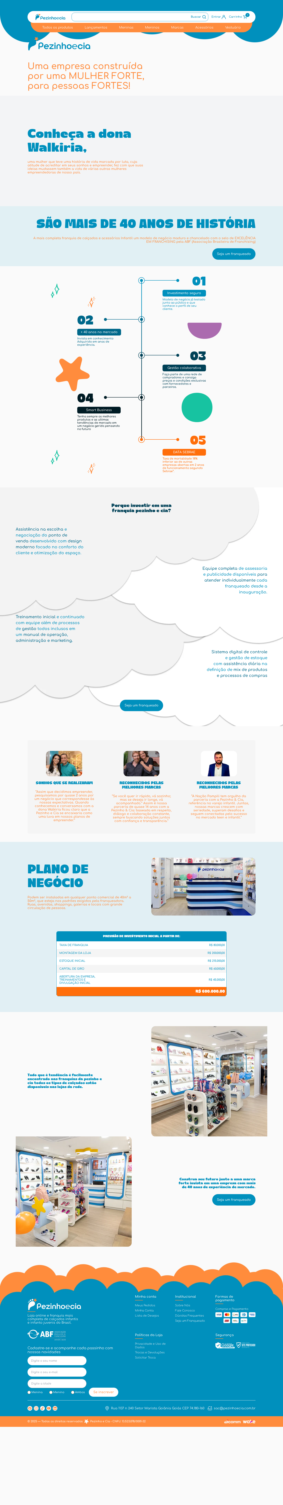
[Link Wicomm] (232, 1499)
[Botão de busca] (199, 17)
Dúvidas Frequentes (189, 1393)
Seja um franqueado (234, 315)
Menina (36, 1470)
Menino (58, 1470)
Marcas (177, 27)
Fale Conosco (185, 1388)
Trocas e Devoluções (150, 1430)
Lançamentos (96, 27)
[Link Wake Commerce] (249, 1499)
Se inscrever (103, 1470)
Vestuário (233, 27)
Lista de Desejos (147, 1393)
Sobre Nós (182, 1383)
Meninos (152, 27)
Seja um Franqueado (190, 1399)
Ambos (80, 1470)
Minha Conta (144, 1388)
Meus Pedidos (145, 1383)
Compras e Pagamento (231, 1387)
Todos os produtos (57, 27)
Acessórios (204, 27)
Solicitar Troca (145, 1435)
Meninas (126, 27)
